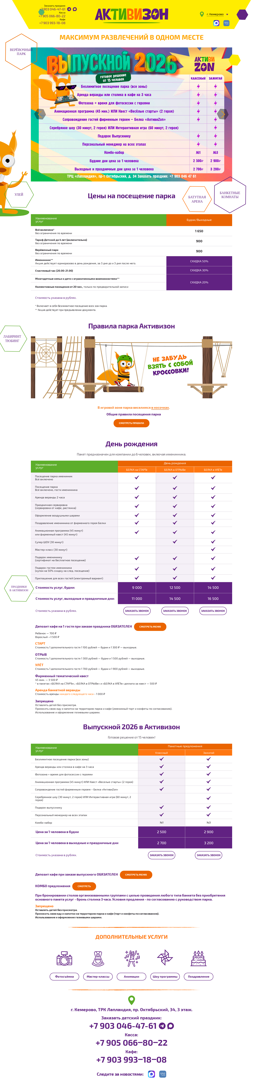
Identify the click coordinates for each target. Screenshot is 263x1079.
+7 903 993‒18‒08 (131, 1058)
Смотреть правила (131, 423)
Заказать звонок (137, 610)
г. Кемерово (215, 14)
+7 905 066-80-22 (52, 16)
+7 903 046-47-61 (52, 9)
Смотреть (85, 884)
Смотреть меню (151, 626)
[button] (40, 114)
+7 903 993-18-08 (52, 23)
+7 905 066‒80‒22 (132, 1041)
